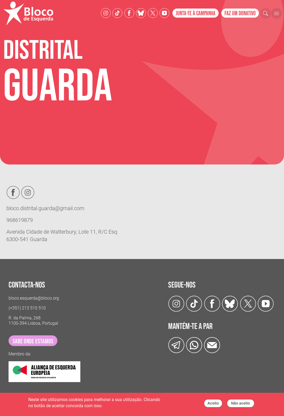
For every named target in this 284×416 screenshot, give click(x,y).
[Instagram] (106, 12)
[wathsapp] (194, 344)
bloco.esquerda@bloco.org (34, 298)
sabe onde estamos (33, 341)
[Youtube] (164, 12)
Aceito (213, 405)
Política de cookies (121, 407)
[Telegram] (176, 344)
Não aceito (240, 405)
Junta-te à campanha (195, 13)
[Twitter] (141, 12)
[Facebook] (129, 12)
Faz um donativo (240, 13)
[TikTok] (117, 12)
